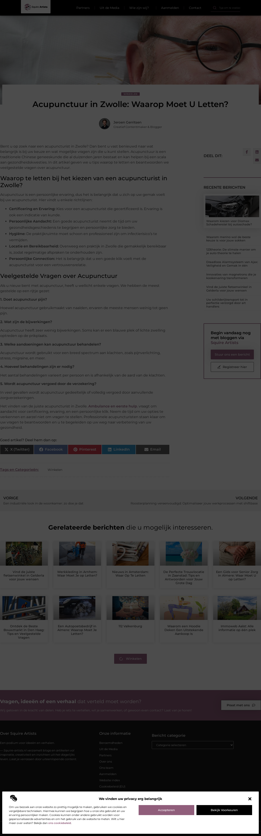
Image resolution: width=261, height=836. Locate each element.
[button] (250, 799)
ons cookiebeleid (59, 823)
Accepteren (166, 810)
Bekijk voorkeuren (224, 810)
